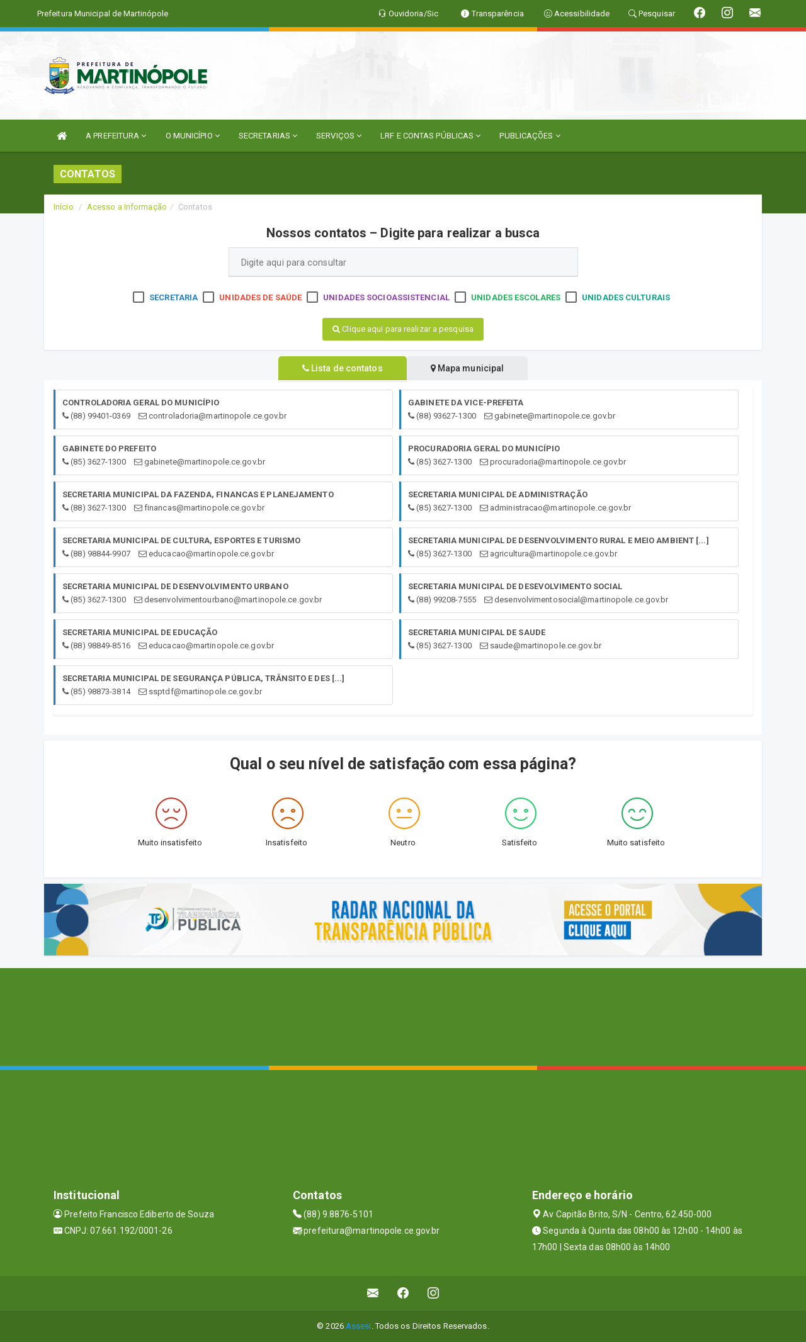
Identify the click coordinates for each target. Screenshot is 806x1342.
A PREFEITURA (116, 135)
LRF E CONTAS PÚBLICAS (430, 135)
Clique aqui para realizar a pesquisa (403, 329)
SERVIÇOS (338, 135)
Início (64, 206)
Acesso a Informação (127, 206)
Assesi (359, 1326)
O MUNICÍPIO (193, 135)
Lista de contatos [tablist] (340, 368)
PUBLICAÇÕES (529, 135)
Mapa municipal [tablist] (470, 368)
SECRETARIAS (268, 135)
